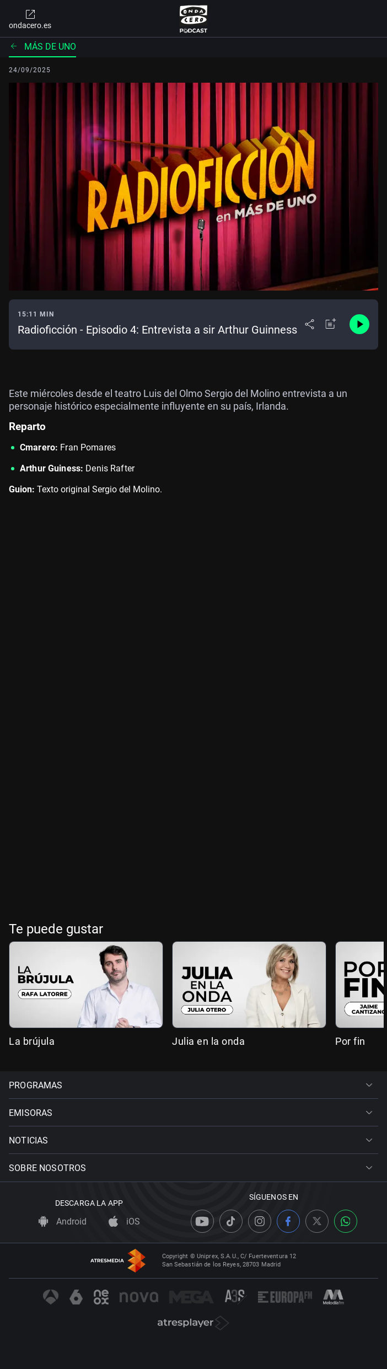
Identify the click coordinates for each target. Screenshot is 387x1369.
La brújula (32, 1041)
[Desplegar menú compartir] (309, 324)
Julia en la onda (208, 1041)
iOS (124, 1221)
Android (63, 1221)
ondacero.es (30, 19)
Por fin (350, 1041)
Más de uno (42, 46)
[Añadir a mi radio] (331, 324)
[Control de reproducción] (359, 324)
